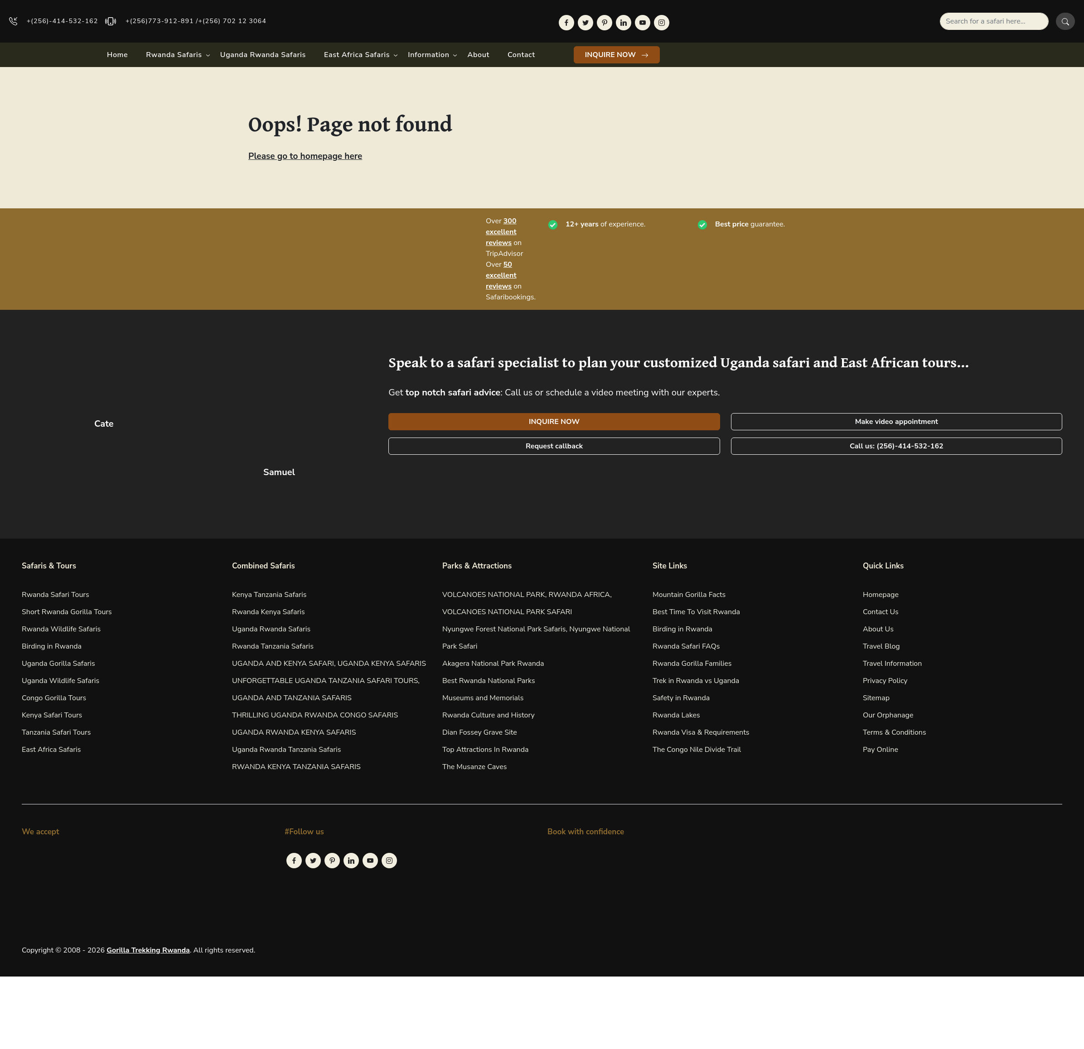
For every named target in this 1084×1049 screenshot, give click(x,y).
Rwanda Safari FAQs (686, 646)
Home (117, 55)
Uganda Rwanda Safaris (263, 55)
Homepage (881, 595)
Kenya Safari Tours (52, 715)
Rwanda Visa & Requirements (701, 732)
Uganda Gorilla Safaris (58, 664)
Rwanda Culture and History (488, 715)
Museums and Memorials (482, 698)
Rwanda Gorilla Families (692, 664)
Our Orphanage (888, 715)
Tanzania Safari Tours (56, 732)
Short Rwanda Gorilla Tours (67, 612)
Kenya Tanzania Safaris (269, 595)
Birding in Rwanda (52, 646)
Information (428, 55)
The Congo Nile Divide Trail (697, 750)
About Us (878, 629)
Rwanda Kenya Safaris (268, 612)
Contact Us (881, 612)
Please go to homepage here (305, 156)
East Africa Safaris (357, 55)
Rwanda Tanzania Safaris (273, 646)
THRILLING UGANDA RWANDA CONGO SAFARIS (315, 715)
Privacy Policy (885, 681)
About (478, 55)
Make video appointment (896, 422)
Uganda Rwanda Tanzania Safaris (286, 750)
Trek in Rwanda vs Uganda (696, 681)
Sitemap (876, 698)
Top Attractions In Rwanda (485, 750)
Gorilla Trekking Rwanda (148, 950)
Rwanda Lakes (676, 715)
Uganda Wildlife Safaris (60, 681)
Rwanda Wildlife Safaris (61, 629)
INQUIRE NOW (617, 55)
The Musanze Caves (474, 767)
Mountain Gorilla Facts (689, 595)
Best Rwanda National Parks (488, 681)
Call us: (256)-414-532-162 (897, 446)
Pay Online (880, 750)
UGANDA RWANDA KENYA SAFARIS (294, 732)
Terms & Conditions (894, 732)
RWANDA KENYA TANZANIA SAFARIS (296, 767)
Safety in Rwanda (681, 698)
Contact (521, 55)
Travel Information (892, 664)
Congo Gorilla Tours (54, 698)
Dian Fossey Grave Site (479, 732)
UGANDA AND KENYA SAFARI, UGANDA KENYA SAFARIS (329, 664)
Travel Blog (881, 646)
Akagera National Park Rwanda (493, 664)
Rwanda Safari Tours (55, 595)
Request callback (554, 446)
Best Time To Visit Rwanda (696, 612)
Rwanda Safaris (174, 55)
